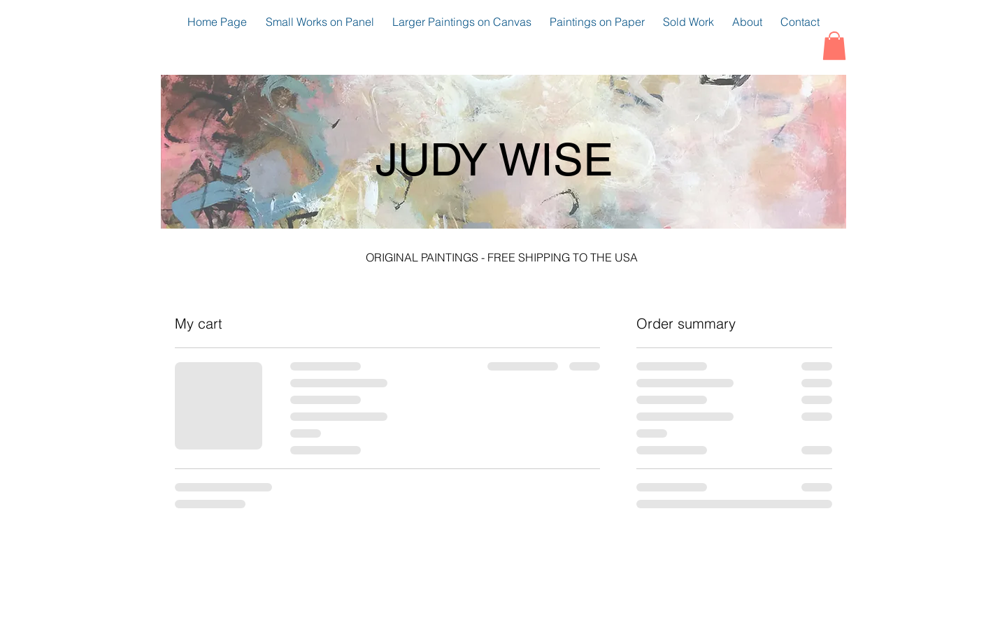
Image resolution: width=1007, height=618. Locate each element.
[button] (834, 45)
